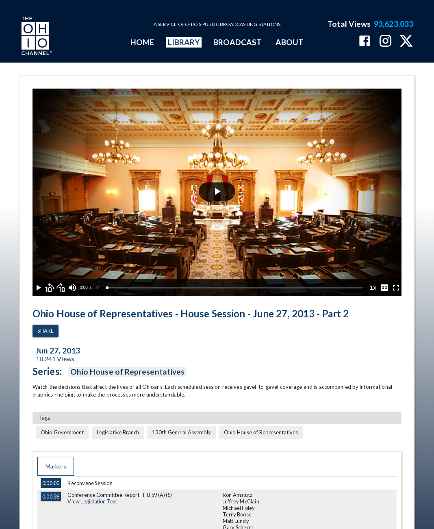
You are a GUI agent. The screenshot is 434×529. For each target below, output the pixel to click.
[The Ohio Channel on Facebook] (365, 42)
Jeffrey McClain (241, 501)
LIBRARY (184, 42)
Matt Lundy (236, 521)
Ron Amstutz (237, 495)
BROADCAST (237, 42)
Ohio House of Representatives (127, 372)
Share (46, 331)
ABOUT (290, 42)
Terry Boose (237, 514)
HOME (142, 42)
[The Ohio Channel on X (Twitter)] (406, 42)
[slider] (235, 287)
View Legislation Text (92, 501)
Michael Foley (239, 508)
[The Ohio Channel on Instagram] (385, 42)
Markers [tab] (56, 466)
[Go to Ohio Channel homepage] (35, 37)
